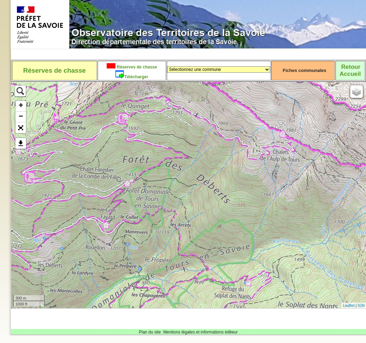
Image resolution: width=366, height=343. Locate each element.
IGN (361, 305)
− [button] (21, 117)
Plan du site (150, 332)
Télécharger (136, 76)
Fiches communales (304, 70)
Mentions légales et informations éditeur (200, 332)
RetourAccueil (350, 70)
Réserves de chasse (136, 67)
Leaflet (348, 305)
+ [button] (21, 106)
